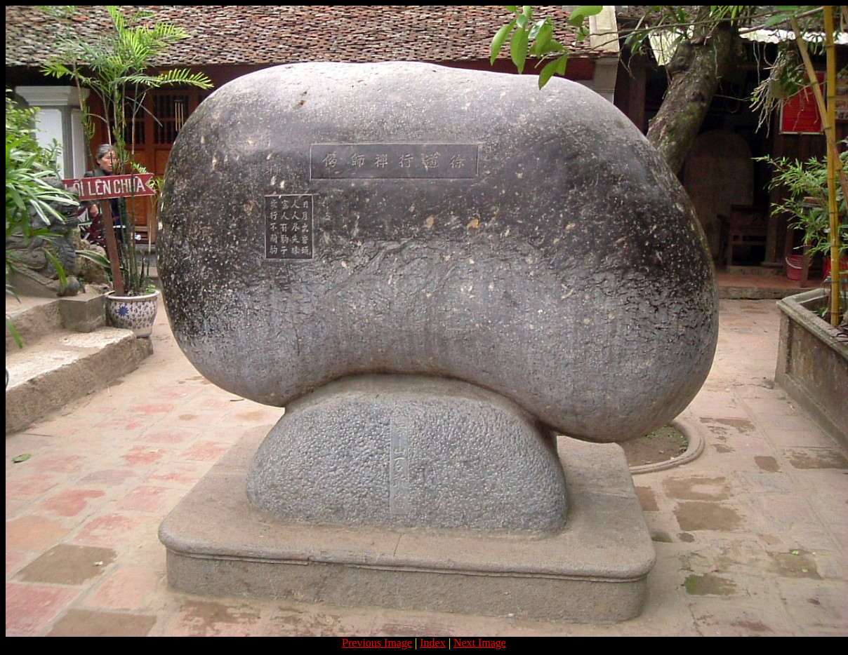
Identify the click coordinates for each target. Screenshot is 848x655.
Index (432, 643)
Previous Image (377, 643)
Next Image (479, 643)
